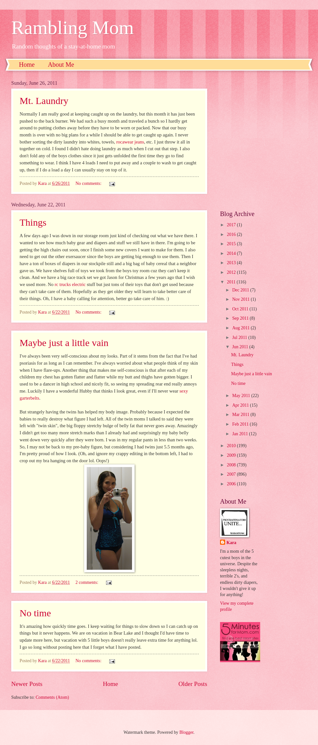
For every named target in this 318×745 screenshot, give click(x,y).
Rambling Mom (72, 27)
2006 (232, 483)
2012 (232, 272)
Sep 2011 (241, 318)
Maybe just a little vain (64, 342)
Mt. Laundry (242, 354)
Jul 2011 (240, 337)
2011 (232, 282)
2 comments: (87, 582)
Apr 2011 (241, 405)
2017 (232, 224)
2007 (232, 474)
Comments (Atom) (52, 697)
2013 (232, 262)
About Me (61, 64)
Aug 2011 (241, 327)
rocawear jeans (130, 141)
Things (33, 222)
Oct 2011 (241, 309)
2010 (232, 445)
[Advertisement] (65, 140)
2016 (232, 234)
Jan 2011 (240, 433)
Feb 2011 (241, 424)
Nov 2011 (241, 299)
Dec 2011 (241, 290)
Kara (231, 542)
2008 (232, 465)
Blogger (186, 732)
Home (27, 64)
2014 (232, 253)
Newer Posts (26, 683)
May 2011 (241, 395)
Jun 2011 (240, 346)
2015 (232, 243)
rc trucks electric (70, 284)
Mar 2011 (241, 414)
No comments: (88, 312)
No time (35, 613)
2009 (232, 455)
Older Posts (192, 683)
